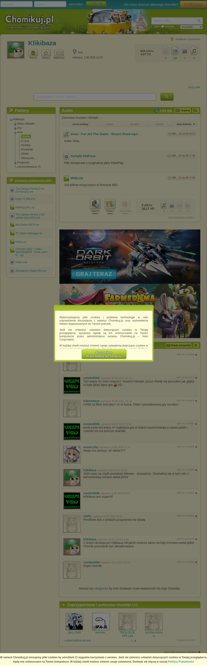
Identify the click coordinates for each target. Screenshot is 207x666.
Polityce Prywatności (181, 661)
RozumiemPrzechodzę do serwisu (104, 354)
